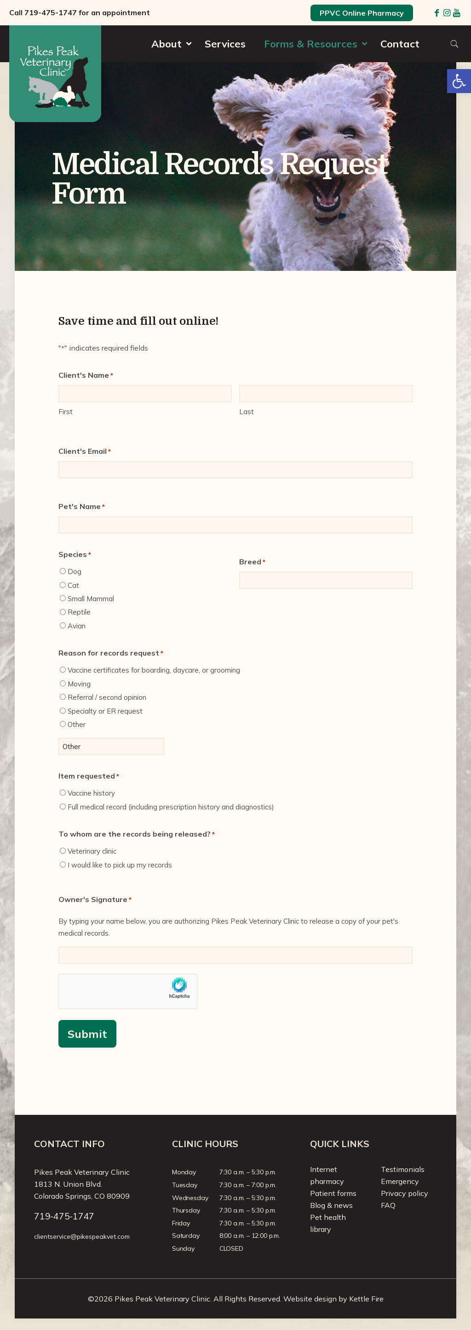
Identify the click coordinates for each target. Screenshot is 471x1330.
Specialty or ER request (105, 711)
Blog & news (331, 1205)
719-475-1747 (50, 12)
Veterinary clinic (92, 851)
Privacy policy (404, 1193)
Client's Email (84, 451)
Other (77, 724)
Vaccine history (91, 793)
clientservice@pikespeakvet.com (82, 1236)
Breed (252, 562)
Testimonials (403, 1169)
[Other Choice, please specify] (111, 746)
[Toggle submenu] (168, 60)
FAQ (388, 1205)
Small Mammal (91, 598)
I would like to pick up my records (120, 865)
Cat (73, 585)
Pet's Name (81, 507)
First (65, 411)
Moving (79, 684)
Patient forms (333, 1193)
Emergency (400, 1181)
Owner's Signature (95, 900)
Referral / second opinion (107, 697)
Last (246, 411)
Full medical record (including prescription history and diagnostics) (171, 807)
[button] (459, 81)
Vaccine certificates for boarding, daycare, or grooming (154, 670)
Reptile (79, 612)
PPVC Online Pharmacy (362, 13)
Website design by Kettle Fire (333, 1298)
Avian (77, 625)
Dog (74, 571)
